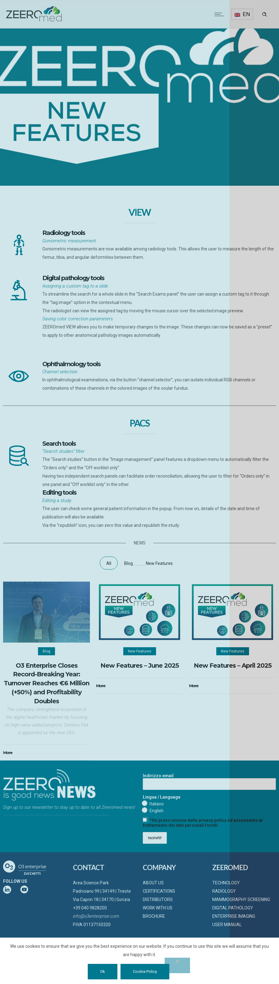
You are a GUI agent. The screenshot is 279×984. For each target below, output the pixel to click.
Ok (102, 971)
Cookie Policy (145, 971)
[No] (177, 965)
